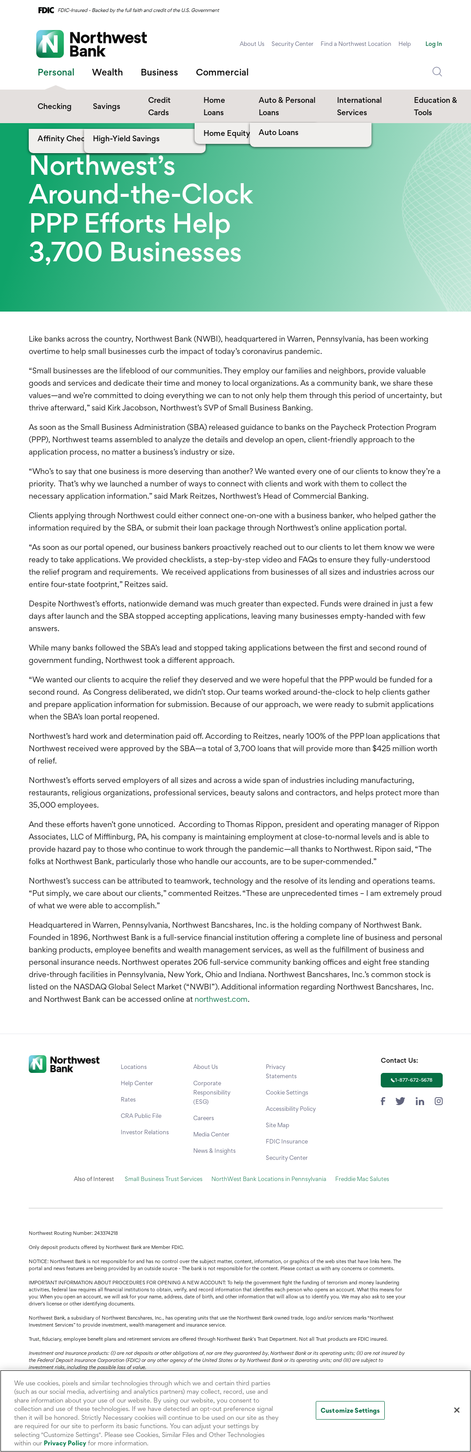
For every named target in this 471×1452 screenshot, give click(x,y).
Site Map (277, 1124)
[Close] (457, 1410)
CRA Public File (141, 1115)
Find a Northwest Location (356, 43)
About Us (252, 43)
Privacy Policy (65, 1443)
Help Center (137, 1083)
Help (404, 43)
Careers (203, 1117)
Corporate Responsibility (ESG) (211, 1092)
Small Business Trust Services (164, 1178)
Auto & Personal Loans (287, 106)
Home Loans (214, 106)
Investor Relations (145, 1132)
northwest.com (221, 999)
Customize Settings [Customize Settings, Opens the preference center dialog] (350, 1410)
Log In (433, 43)
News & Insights (214, 1150)
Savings (106, 106)
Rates (128, 1099)
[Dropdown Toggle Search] (437, 72)
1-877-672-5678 (414, 1080)
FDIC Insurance (287, 1141)
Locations (134, 1066)
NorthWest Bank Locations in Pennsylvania (268, 1178)
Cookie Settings (287, 1092)
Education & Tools (435, 106)
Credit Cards (159, 106)
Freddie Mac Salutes (362, 1178)
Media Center (211, 1134)
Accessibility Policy (291, 1108)
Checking (55, 106)
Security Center (293, 43)
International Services (359, 106)
